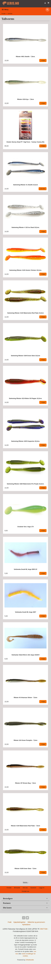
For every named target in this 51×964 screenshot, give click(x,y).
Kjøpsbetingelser (20, 922)
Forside (3, 13)
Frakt (9, 922)
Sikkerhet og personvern (36, 922)
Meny (4, 9)
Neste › (25, 882)
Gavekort (33, 888)
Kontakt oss (25, 891)
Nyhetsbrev (26, 924)
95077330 (43, 929)
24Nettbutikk (30, 960)
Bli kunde (17, 888)
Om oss (25, 888)
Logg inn (41, 888)
